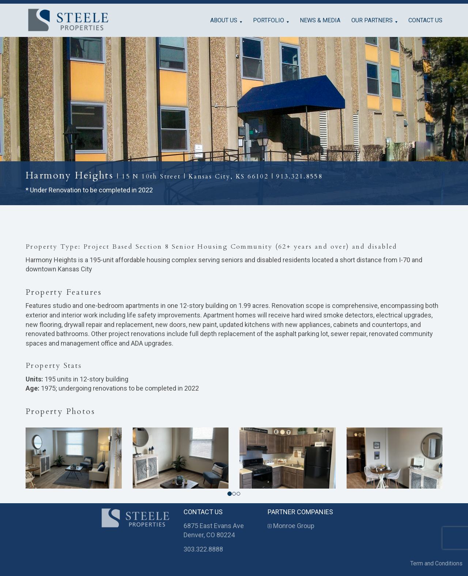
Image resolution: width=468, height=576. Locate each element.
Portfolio (268, 20)
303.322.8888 (203, 549)
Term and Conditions (436, 563)
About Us (223, 20)
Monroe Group (291, 526)
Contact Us (425, 20)
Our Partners (372, 20)
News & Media (320, 20)
